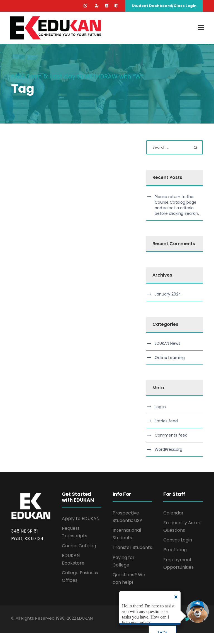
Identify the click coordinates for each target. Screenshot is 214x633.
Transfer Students (132, 547)
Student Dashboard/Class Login (164, 5)
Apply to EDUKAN (80, 518)
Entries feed (166, 421)
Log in (160, 407)
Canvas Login (177, 540)
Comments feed (171, 435)
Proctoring (175, 549)
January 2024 (168, 294)
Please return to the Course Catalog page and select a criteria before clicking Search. (177, 205)
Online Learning (170, 357)
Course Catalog (79, 546)
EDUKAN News (167, 343)
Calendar (173, 513)
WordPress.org (168, 449)
